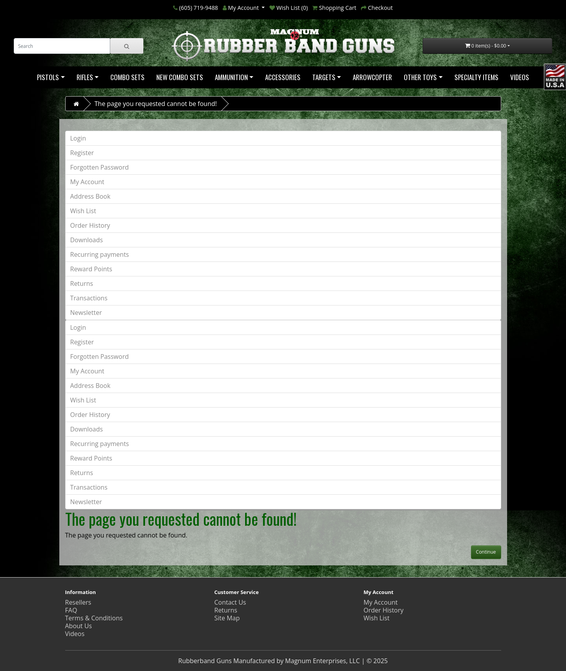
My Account (87, 181)
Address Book (90, 196)
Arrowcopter (372, 77)
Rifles (85, 77)
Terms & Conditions (94, 618)
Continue (486, 552)
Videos (519, 77)
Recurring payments (99, 254)
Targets (323, 77)
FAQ (71, 610)
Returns (81, 283)
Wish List (83, 211)
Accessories (282, 77)
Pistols (48, 77)
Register (82, 152)
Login (78, 138)
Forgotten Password (99, 167)
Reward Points (91, 269)
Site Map (227, 618)
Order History (90, 225)
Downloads (86, 240)
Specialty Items (476, 77)
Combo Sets (127, 77)
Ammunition (231, 77)
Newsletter (86, 312)
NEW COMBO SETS (179, 77)
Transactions (89, 298)
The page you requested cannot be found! (156, 103)
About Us (78, 626)
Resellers (78, 602)
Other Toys (420, 77)
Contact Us (230, 602)
